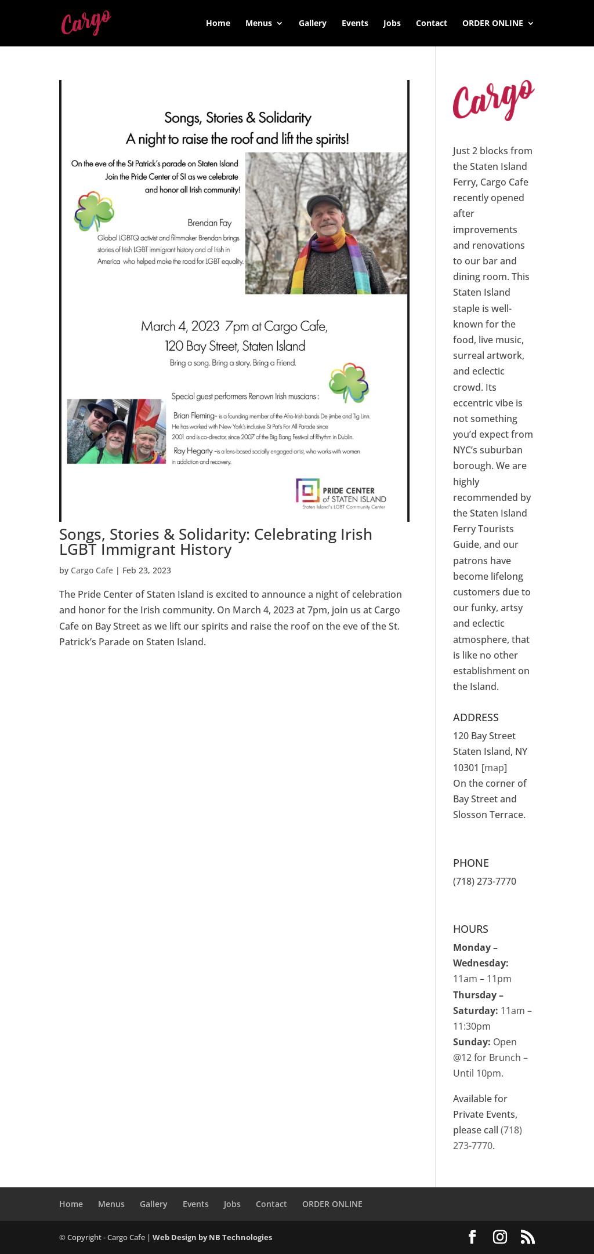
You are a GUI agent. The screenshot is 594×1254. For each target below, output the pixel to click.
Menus (258, 23)
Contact (431, 23)
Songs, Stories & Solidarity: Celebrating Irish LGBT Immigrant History (215, 541)
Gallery (313, 23)
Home (218, 23)
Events (355, 23)
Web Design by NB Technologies (212, 1237)
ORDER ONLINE (492, 23)
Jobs (392, 23)
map (494, 767)
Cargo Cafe (92, 570)
